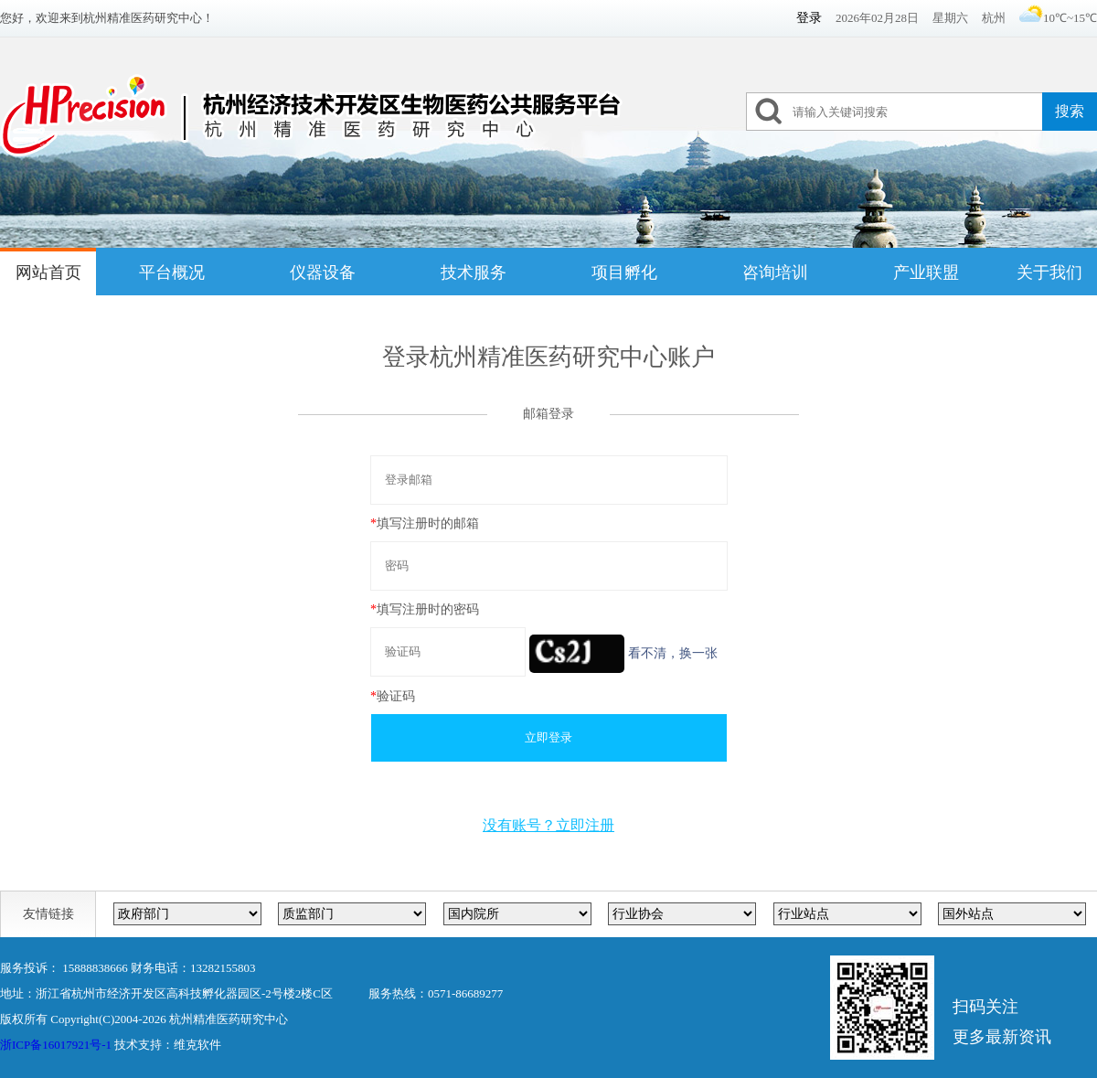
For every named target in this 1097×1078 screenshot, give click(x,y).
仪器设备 (323, 272)
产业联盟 (926, 272)
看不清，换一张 (673, 653)
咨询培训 (775, 272)
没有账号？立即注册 (548, 825)
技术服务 (473, 272)
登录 (809, 18)
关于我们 (1049, 272)
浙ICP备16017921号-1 (56, 1044)
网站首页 (48, 272)
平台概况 (172, 272)
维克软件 (197, 1044)
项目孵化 (624, 272)
